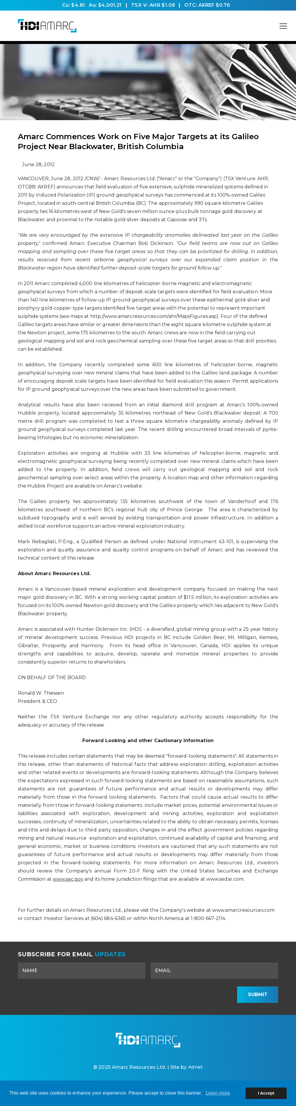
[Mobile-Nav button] (283, 26)
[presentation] (186, 994)
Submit (258, 994)
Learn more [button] (218, 1092)
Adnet (195, 1069)
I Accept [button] (266, 1093)
